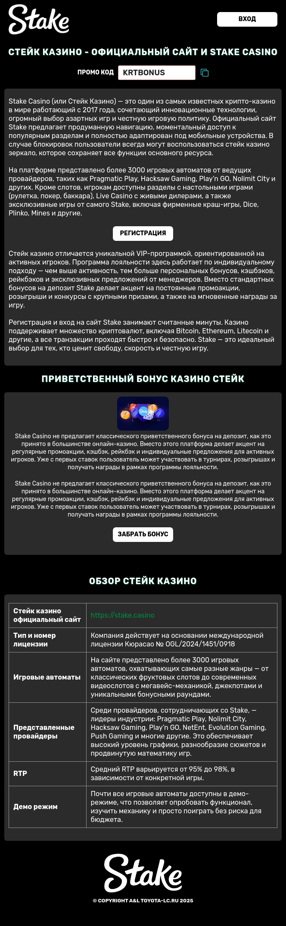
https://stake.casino (123, 615)
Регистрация (143, 233)
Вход (247, 19)
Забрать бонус (143, 534)
